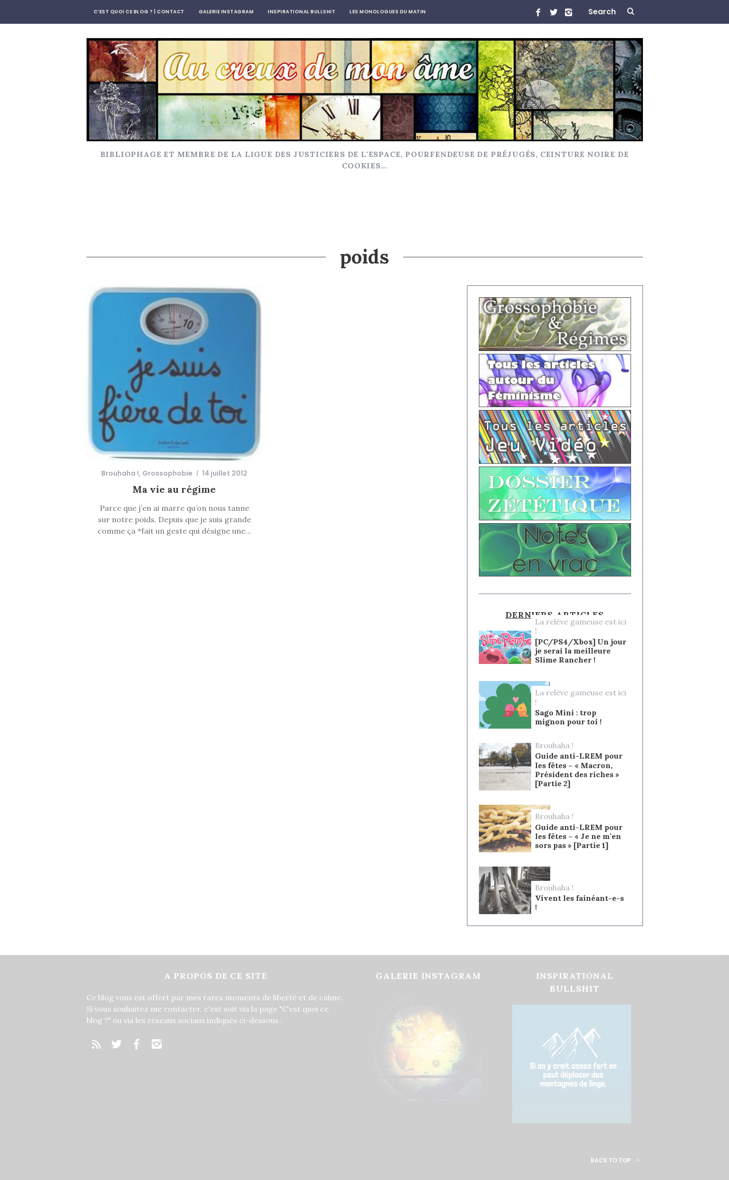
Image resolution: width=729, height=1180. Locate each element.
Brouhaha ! (120, 473)
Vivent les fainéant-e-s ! (579, 903)
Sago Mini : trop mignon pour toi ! (568, 717)
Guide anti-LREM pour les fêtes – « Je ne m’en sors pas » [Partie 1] (578, 836)
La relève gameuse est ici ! (580, 626)
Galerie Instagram (226, 11)
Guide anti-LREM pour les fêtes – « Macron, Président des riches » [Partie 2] (578, 769)
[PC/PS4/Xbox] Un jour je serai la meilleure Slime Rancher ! (580, 650)
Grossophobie (167, 473)
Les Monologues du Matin (388, 11)
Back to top (616, 1160)
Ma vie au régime (174, 489)
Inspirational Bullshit (301, 11)
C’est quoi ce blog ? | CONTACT (139, 11)
